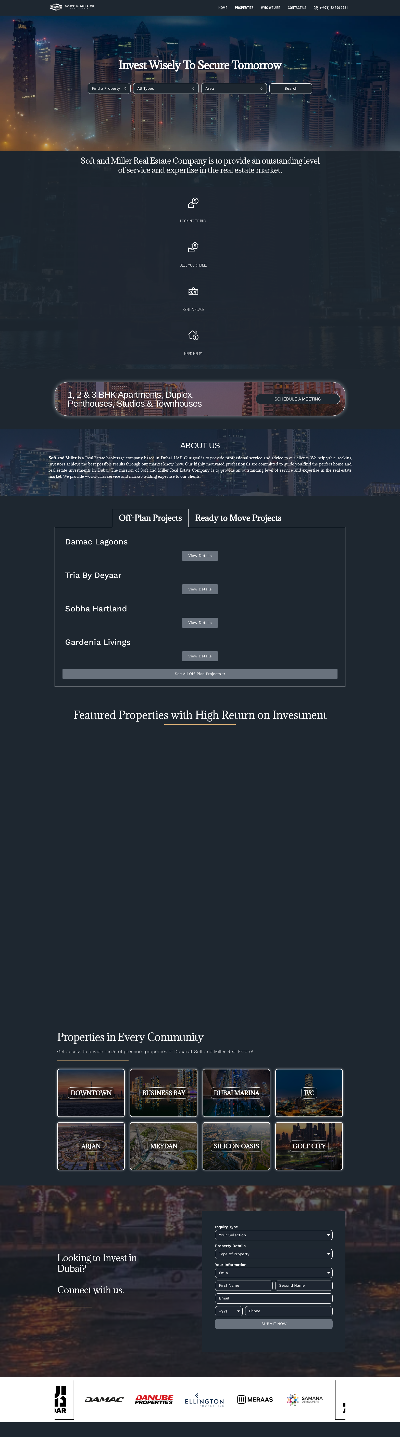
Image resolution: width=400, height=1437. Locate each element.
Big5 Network (213, 1424)
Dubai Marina (236, 990)
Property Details (230, 1142)
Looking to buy (108, 236)
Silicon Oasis (236, 1043)
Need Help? (291, 236)
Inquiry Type (226, 1123)
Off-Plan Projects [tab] (150, 414)
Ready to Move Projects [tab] (238, 414)
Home (222, 8)
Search (290, 88)
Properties (244, 8)
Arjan (91, 1043)
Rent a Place (230, 236)
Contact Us (297, 8)
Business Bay (163, 990)
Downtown (91, 990)
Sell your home (169, 236)
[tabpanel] (200, 504)
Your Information (230, 1161)
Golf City (309, 1043)
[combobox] (109, 88)
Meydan (163, 1043)
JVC (309, 990)
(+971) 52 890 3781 (331, 7)
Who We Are (270, 8)
